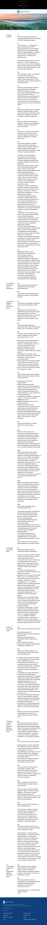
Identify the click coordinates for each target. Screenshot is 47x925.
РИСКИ (25, 917)
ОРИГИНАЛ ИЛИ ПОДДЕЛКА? (30, 919)
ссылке (19, 893)
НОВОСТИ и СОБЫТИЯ (8, 917)
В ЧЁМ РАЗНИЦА (27, 915)
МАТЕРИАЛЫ (23, 3)
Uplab (8, 910)
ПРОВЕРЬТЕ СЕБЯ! (27, 913)
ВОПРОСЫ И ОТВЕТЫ (23, 1)
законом (19, 211)
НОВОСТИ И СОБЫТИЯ (23, 5)
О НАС (4, 919)
